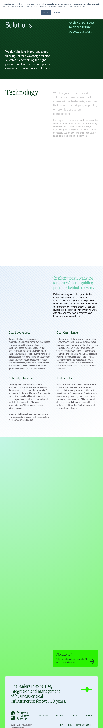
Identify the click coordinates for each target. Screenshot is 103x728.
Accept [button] (45, 13)
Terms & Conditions (84, 725)
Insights (59, 715)
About (74, 715)
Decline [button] (57, 13)
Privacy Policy (66, 725)
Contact (88, 715)
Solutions (43, 715)
